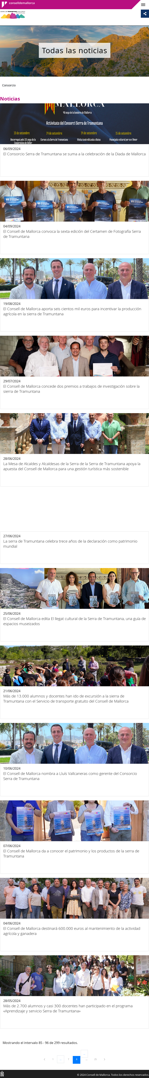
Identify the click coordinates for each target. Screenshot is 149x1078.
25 (97, 1059)
